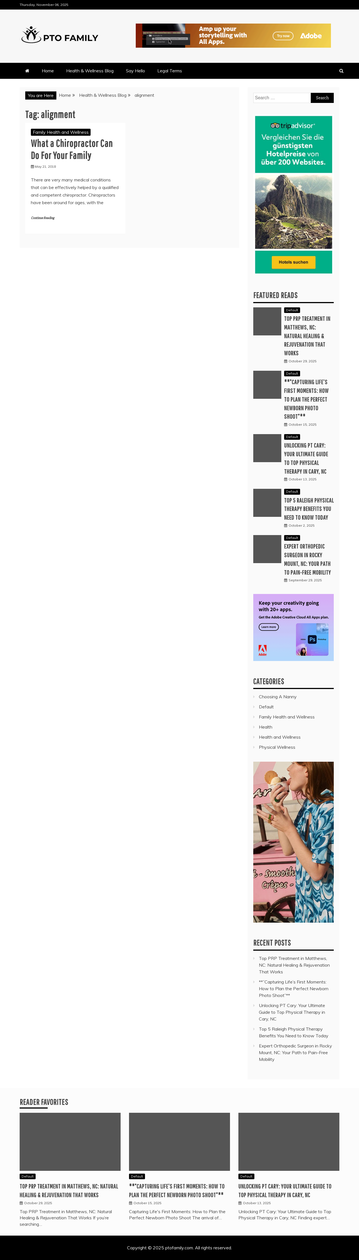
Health (265, 727)
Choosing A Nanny (278, 696)
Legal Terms (169, 70)
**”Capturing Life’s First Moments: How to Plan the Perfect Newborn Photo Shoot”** (306, 399)
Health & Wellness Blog (90, 70)
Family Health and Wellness (61, 132)
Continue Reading (42, 218)
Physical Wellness (277, 747)
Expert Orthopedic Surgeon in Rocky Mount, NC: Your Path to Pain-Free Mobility (295, 1052)
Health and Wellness (280, 737)
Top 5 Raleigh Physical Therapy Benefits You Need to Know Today (309, 509)
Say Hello (135, 70)
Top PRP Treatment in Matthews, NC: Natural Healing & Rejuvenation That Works (307, 335)
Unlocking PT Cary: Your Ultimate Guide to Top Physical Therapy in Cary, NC (292, 1012)
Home (48, 70)
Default (292, 310)
